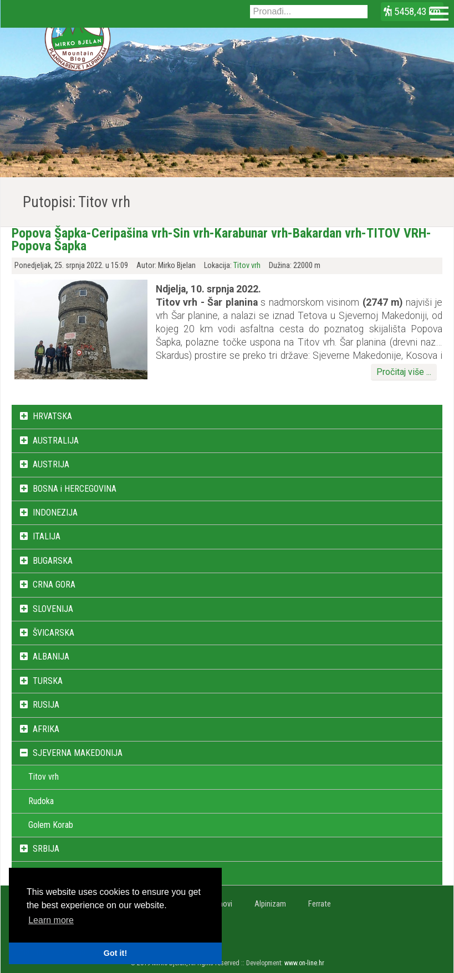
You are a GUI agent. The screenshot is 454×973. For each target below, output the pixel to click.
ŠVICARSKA (53, 632)
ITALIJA (46, 536)
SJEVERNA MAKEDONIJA (78, 753)
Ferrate (319, 904)
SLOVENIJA (53, 609)
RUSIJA (46, 704)
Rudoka (41, 801)
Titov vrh (247, 265)
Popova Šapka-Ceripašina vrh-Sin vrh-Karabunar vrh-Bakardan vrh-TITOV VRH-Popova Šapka (221, 239)
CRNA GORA (54, 584)
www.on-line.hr (304, 963)
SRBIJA (46, 848)
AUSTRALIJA (56, 440)
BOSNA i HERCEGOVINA (74, 488)
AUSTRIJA (51, 464)
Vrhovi (222, 904)
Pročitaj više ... (403, 372)
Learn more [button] (51, 920)
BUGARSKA (53, 560)
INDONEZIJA (55, 512)
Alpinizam (270, 904)
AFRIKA (46, 729)
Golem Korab (50, 825)
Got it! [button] (115, 953)
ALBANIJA (51, 656)
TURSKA (48, 681)
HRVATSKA (52, 416)
